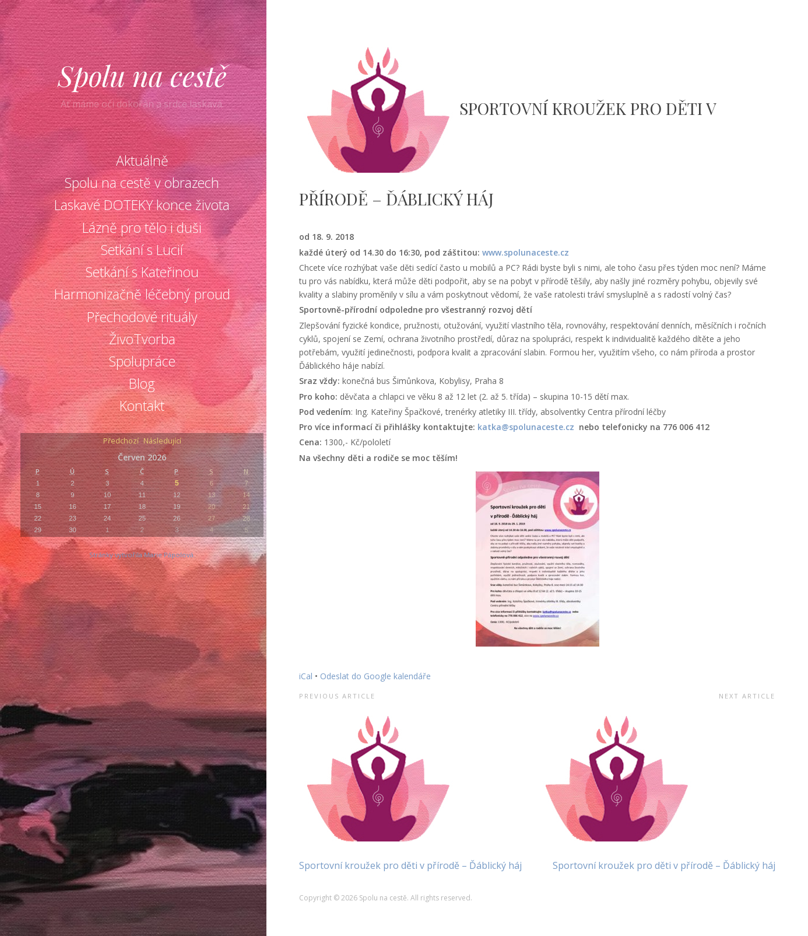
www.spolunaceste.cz (525, 252)
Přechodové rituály (142, 317)
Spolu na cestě (142, 75)
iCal (305, 676)
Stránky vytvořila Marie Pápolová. (142, 554)
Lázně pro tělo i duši (142, 227)
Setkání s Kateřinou (142, 272)
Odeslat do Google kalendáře (375, 676)
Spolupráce (142, 361)
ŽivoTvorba (142, 339)
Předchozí (121, 441)
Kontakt (142, 405)
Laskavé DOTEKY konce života (142, 204)
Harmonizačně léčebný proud (142, 294)
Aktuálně (142, 160)
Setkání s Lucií (142, 249)
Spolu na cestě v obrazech (142, 182)
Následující (162, 441)
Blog (142, 383)
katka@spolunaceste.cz (525, 426)
